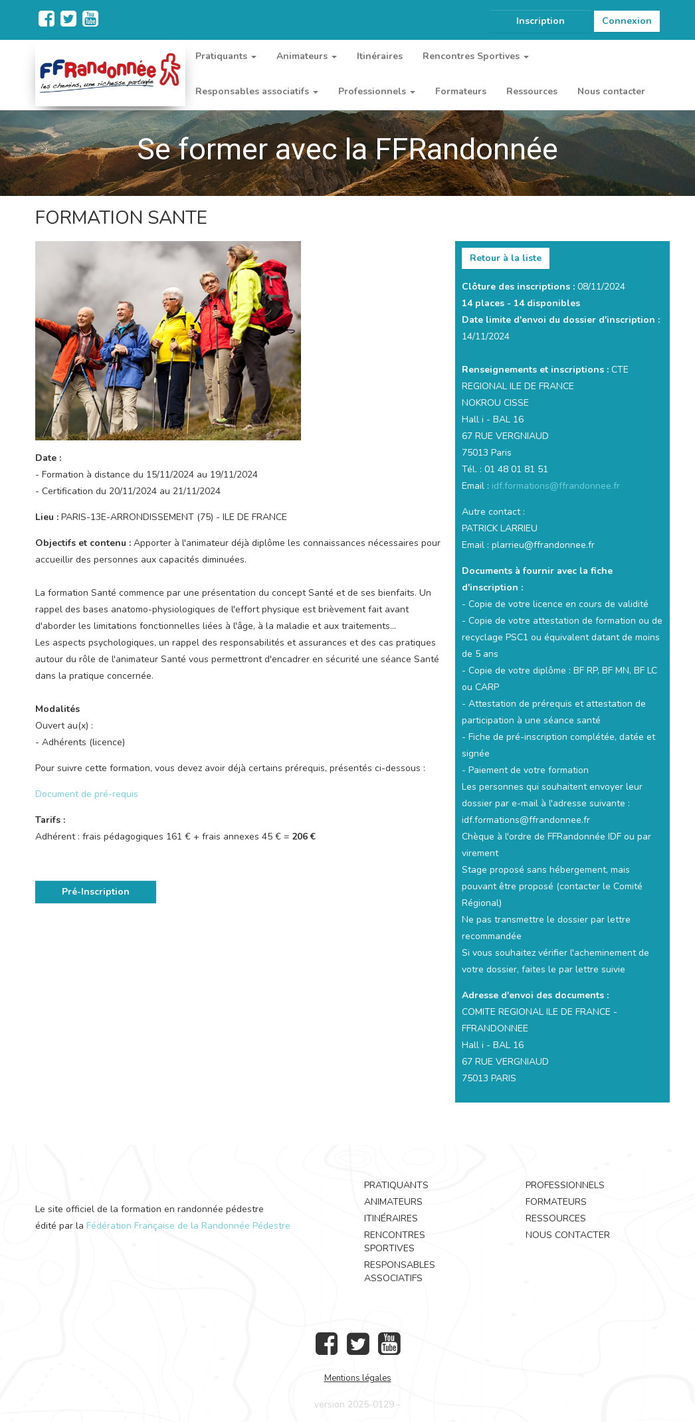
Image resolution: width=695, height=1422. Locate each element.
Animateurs (393, 1202)
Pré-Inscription (96, 891)
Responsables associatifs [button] (256, 91)
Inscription (540, 21)
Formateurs (460, 91)
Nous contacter (611, 91)
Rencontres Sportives (394, 1242)
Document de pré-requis (86, 794)
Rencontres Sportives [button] (476, 56)
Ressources (531, 91)
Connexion (627, 21)
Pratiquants (396, 1185)
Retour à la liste (506, 258)
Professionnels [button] (376, 91)
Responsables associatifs (399, 1272)
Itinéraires (380, 56)
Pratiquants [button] (225, 56)
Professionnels (565, 1185)
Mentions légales (357, 1378)
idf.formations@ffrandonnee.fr (556, 486)
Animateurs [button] (306, 56)
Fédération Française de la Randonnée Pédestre (188, 1225)
